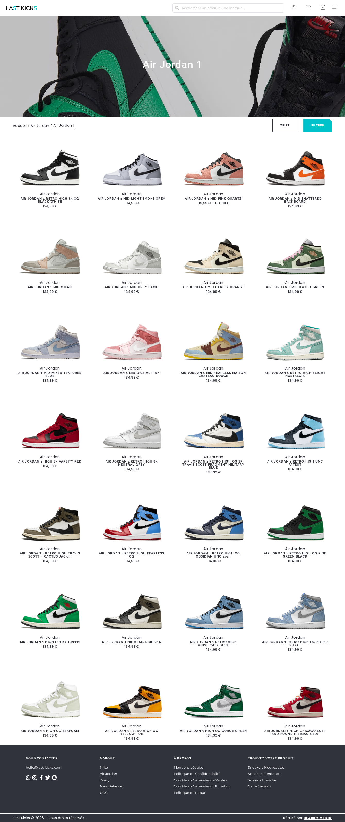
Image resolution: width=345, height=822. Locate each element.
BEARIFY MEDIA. (318, 817)
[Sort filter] (285, 125)
